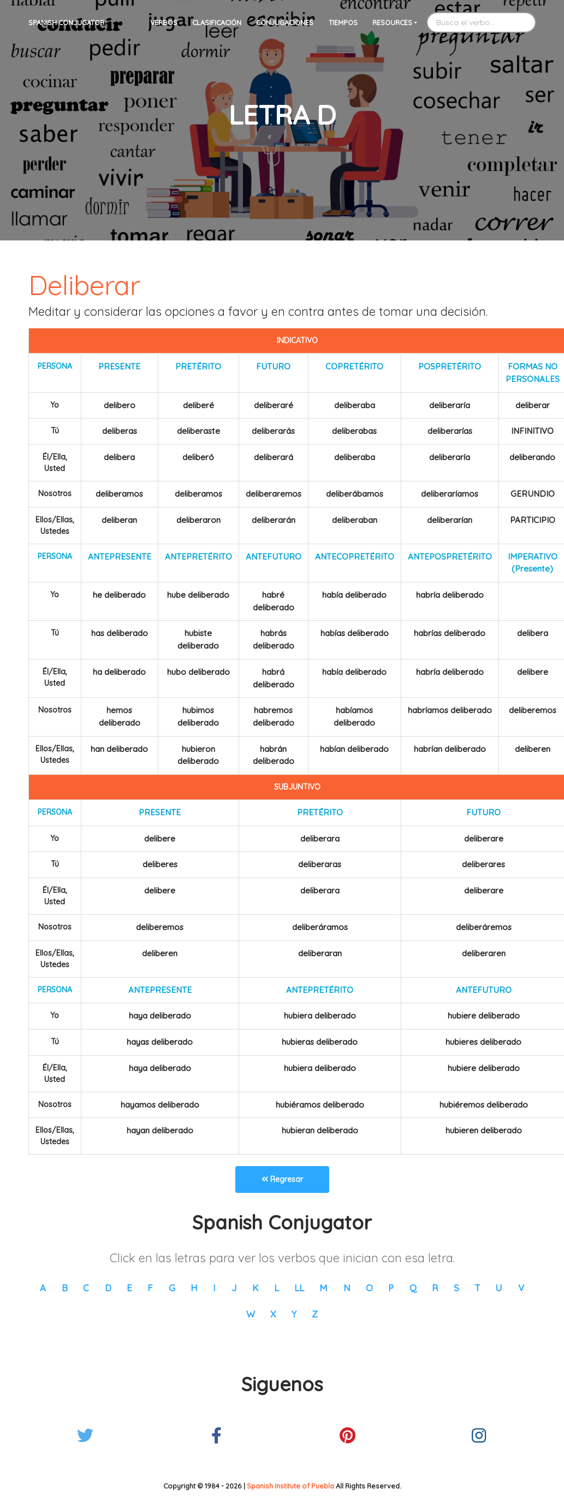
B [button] (65, 1287)
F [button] (150, 1287)
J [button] (234, 1287)
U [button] (498, 1287)
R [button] (435, 1287)
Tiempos (343, 22)
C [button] (86, 1287)
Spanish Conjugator (66, 22)
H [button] (194, 1287)
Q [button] (413, 1287)
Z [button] (315, 1314)
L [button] (276, 1287)
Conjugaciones (284, 22)
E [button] (129, 1287)
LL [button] (299, 1287)
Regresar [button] (282, 1179)
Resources (392, 22)
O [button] (369, 1287)
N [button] (347, 1287)
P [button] (391, 1287)
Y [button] (294, 1314)
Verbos (163, 22)
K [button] (255, 1287)
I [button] (214, 1287)
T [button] (477, 1287)
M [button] (323, 1287)
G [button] (172, 1287)
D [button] (108, 1287)
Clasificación (216, 22)
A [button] (43, 1287)
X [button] (273, 1314)
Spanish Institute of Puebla (290, 1485)
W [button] (250, 1314)
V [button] (521, 1287)
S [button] (456, 1287)
